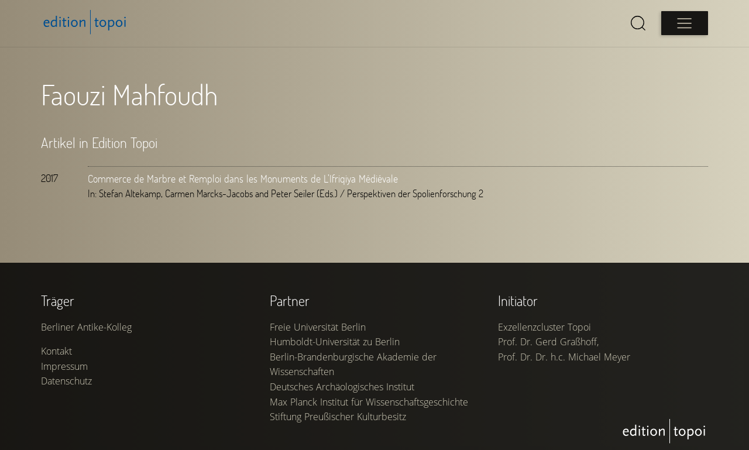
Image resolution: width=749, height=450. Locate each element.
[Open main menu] (684, 23)
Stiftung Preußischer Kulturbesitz (338, 416)
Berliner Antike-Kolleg (86, 327)
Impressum (64, 366)
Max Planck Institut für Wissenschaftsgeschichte (369, 402)
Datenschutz (66, 381)
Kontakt (56, 351)
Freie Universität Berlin (318, 327)
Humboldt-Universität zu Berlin (335, 341)
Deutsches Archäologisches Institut (342, 386)
